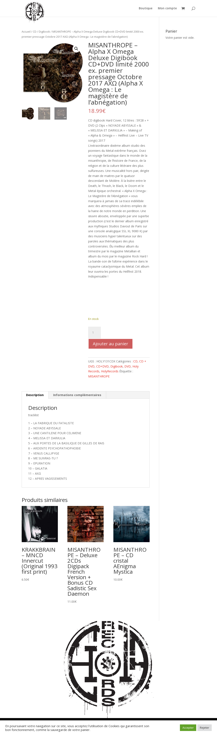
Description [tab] (35, 395)
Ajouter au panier (110, 344)
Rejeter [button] (204, 727)
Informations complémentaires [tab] (77, 395)
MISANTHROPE (99, 376)
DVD (127, 366)
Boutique (145, 8)
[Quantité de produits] (94, 332)
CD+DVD (102, 366)
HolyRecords (109, 371)
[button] (76, 48)
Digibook (44, 31)
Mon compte (167, 8)
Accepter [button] (188, 727)
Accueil (26, 31)
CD (34, 31)
